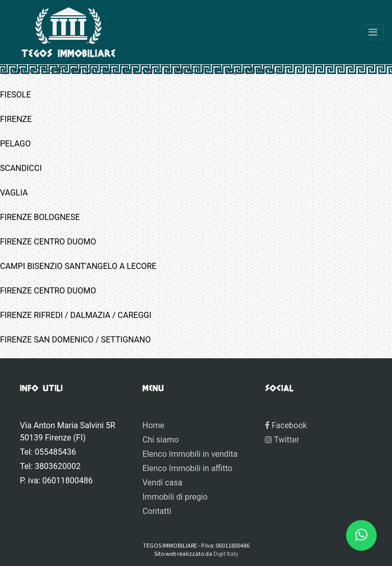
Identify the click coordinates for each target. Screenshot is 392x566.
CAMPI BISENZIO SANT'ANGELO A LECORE (78, 266)
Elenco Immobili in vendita (189, 454)
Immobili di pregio (175, 497)
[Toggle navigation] (373, 32)
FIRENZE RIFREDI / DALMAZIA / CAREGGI (76, 315)
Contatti (157, 511)
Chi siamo (160, 440)
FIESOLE (15, 95)
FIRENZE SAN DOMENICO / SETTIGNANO (75, 339)
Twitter (282, 440)
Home (153, 425)
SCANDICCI (21, 168)
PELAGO (15, 144)
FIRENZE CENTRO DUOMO (48, 242)
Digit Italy (225, 553)
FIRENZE (16, 119)
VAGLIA (14, 193)
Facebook (286, 425)
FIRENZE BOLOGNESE (40, 217)
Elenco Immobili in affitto (187, 468)
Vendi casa (162, 482)
